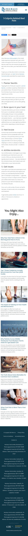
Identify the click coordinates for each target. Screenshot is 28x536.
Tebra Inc (14, 432)
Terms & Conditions (8, 436)
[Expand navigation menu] (26, 10)
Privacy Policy (21, 432)
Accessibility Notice (20, 436)
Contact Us (14, 440)
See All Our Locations (14, 523)
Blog (14, 27)
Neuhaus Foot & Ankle (6, 27)
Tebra (20, 530)
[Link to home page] (12, 10)
